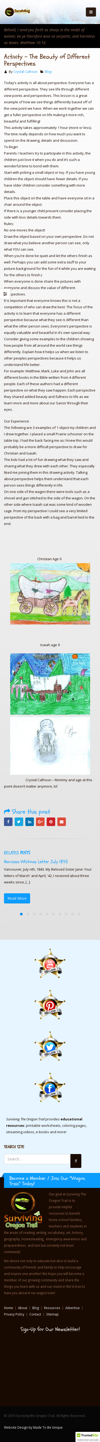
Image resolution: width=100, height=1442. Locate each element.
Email (61, 821)
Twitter (19, 821)
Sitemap (52, 1314)
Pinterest (51, 821)
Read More (17, 898)
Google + (40, 821)
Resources (52, 1308)
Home (8, 1308)
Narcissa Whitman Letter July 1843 (36, 862)
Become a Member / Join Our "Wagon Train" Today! (47, 1181)
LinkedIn (29, 821)
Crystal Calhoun (25, 71)
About (22, 1308)
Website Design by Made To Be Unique (33, 1427)
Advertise (72, 1308)
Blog (48, 71)
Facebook (8, 821)
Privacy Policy (14, 1314)
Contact (35, 1314)
